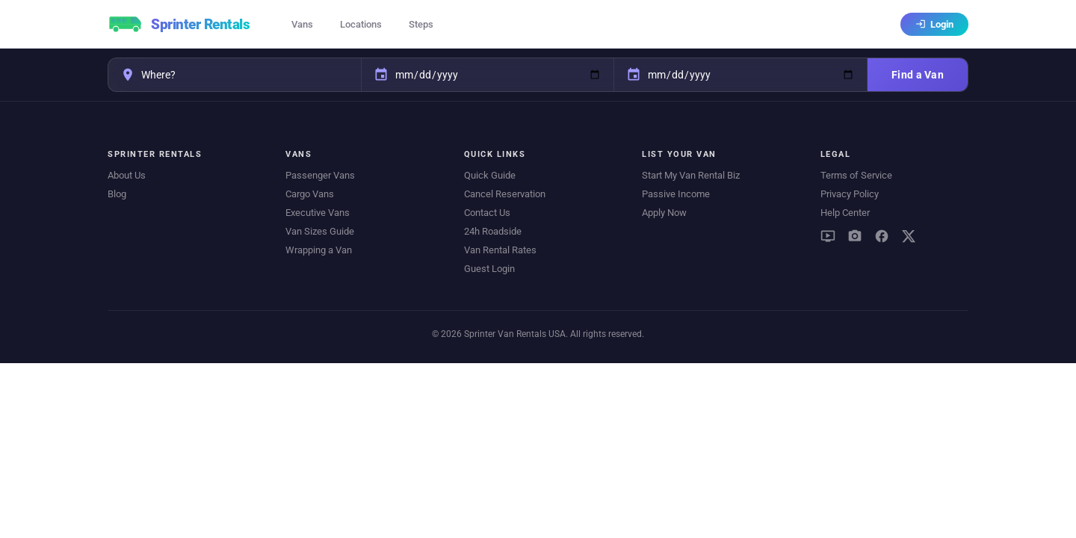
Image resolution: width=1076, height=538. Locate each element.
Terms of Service (856, 175)
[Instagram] (854, 236)
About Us (127, 175)
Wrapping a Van (318, 250)
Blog (117, 194)
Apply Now (664, 212)
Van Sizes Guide (319, 231)
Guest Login (489, 268)
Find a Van (917, 75)
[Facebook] (881, 236)
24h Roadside (493, 231)
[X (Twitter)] (908, 236)
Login (934, 24)
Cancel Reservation (504, 194)
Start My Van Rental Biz (691, 175)
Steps (421, 24)
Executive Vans (317, 212)
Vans (302, 24)
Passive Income (676, 194)
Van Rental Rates (500, 250)
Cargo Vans (309, 194)
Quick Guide (490, 175)
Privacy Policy (849, 194)
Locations (361, 24)
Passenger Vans (320, 175)
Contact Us (487, 212)
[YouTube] (827, 236)
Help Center (845, 212)
